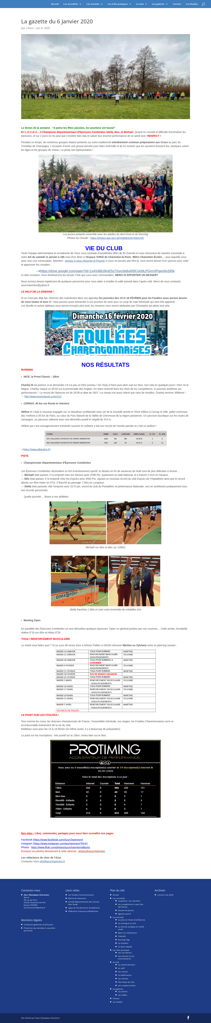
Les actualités (70, 4)
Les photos (123, 991)
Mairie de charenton (77, 898)
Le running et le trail (127, 923)
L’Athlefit (122, 936)
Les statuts (123, 971)
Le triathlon (123, 943)
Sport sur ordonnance (127, 932)
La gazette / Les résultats (129, 901)
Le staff (121, 968)
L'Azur (30, 28)
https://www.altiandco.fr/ (36, 449)
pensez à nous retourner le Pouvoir (85, 260)
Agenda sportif (124, 913)
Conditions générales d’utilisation (38, 924)
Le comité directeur (126, 964)
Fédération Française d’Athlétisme (83, 911)
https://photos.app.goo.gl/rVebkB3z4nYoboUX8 (117, 238)
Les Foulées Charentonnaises (81, 895)
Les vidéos (122, 995)
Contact (177, 4)
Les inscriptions (125, 952)
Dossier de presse (126, 910)
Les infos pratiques (118, 4)
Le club (140, 4)
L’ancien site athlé (165, 895)
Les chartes (123, 978)
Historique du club (126, 982)
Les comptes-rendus (127, 985)
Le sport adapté (125, 946)
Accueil (55, 4)
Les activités (92, 4)
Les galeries (158, 4)
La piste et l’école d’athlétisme (131, 919)
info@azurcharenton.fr (52, 861)
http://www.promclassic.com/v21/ (42, 396)
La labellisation (125, 975)
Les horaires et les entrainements (126, 957)
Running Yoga (124, 939)
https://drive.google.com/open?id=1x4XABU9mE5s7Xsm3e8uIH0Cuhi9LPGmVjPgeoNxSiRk (107, 271)
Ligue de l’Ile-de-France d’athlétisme (84, 907)
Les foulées (192, 4)
